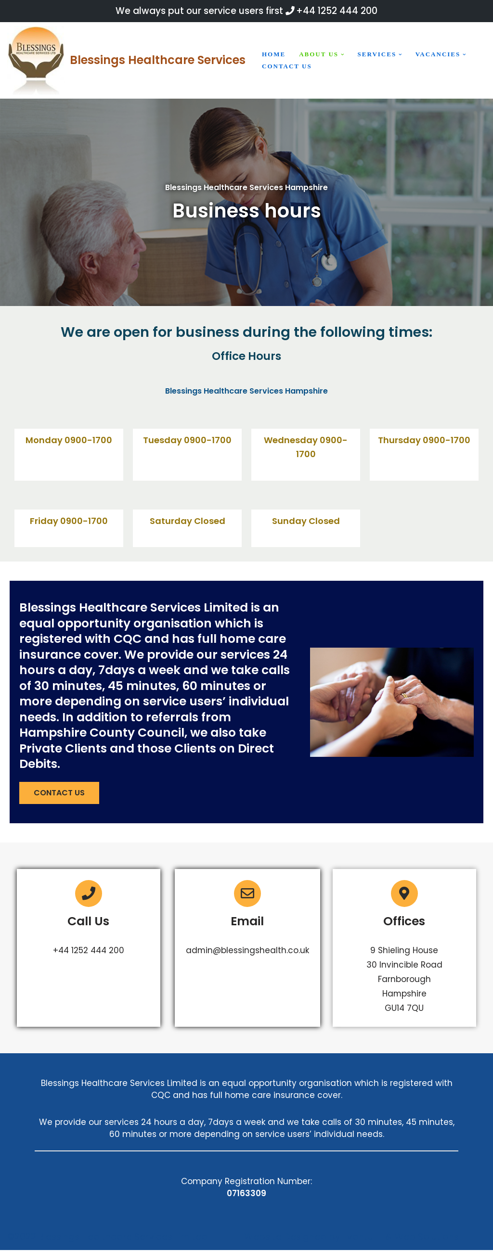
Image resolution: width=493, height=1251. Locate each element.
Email (247, 921)
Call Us (88, 921)
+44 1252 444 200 (337, 10)
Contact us (287, 66)
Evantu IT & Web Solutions (401, 1237)
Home (273, 54)
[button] (342, 54)
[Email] (247, 894)
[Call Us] (88, 894)
